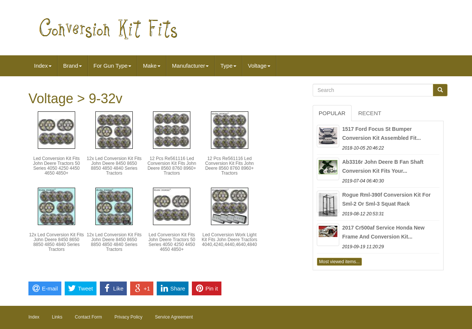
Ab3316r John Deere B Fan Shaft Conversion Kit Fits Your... (382, 166)
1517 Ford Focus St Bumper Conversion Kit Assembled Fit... (381, 133)
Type (228, 65)
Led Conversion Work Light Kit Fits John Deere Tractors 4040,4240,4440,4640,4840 (229, 239)
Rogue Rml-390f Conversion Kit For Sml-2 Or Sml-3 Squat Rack (386, 199)
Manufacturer (190, 65)
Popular (332, 113)
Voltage (259, 65)
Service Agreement (174, 317)
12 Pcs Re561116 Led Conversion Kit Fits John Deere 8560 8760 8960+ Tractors (171, 166)
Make (151, 65)
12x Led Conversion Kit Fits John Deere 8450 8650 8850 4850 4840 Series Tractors (114, 166)
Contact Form (88, 317)
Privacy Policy (128, 317)
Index (43, 65)
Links (57, 317)
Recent (369, 113)
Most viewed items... (339, 261)
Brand (72, 65)
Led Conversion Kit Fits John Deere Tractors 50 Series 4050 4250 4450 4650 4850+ (56, 166)
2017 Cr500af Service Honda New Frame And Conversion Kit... (383, 232)
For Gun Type (112, 65)
